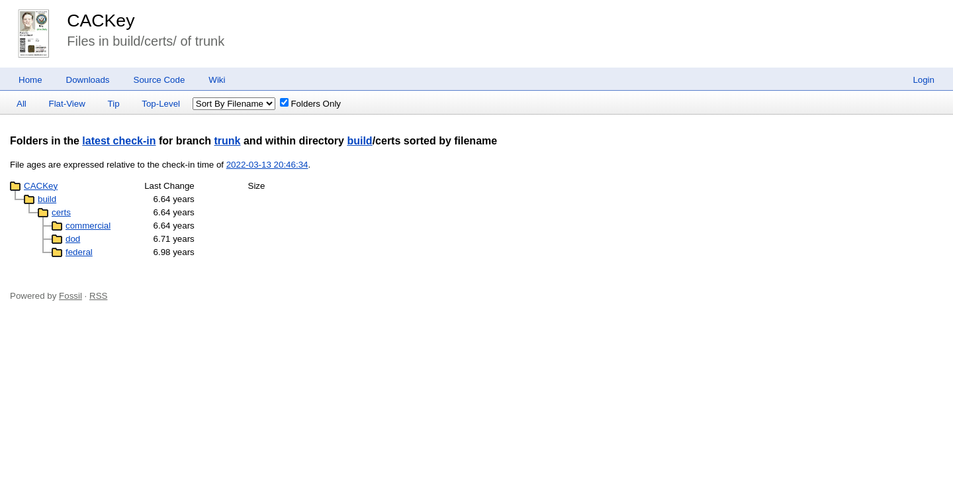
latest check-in (119, 140)
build (359, 140)
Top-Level (161, 104)
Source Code (159, 80)
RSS (98, 296)
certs (61, 212)
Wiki (216, 80)
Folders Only (310, 104)
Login (923, 80)
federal (79, 252)
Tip (114, 104)
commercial (88, 226)
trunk (227, 140)
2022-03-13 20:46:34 (267, 165)
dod (73, 239)
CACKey (100, 20)
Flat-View (67, 104)
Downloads (88, 80)
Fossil (70, 296)
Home (30, 80)
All (21, 104)
